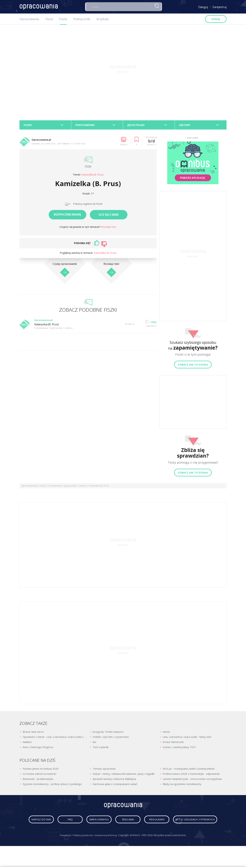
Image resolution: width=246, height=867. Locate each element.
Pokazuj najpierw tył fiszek (87, 205)
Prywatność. (63, 849)
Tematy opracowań (104, 769)
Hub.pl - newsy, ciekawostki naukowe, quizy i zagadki (123, 774)
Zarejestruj (219, 7)
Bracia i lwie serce (33, 733)
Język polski (70, 486)
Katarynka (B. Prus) (48, 325)
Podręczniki (81, 19)
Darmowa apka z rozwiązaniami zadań (115, 785)
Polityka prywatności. (81, 849)
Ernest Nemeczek (173, 743)
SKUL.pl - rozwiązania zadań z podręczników (189, 769)
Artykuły (102, 19)
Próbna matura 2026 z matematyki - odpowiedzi (191, 774)
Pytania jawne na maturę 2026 (40, 769)
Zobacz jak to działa (193, 365)
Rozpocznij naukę (67, 216)
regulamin (188, 821)
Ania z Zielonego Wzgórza (38, 748)
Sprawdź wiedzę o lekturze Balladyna (114, 780)
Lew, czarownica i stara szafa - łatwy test (187, 738)
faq (89, 821)
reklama (155, 821)
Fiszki (63, 19)
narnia (166, 733)
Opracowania (29, 19)
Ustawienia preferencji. (106, 849)
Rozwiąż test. (109, 228)
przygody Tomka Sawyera (108, 733)
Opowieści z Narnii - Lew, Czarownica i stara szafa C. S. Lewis (55, 738)
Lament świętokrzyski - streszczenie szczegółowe (192, 780)
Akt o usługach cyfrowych (124, 833)
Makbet (27, 743)
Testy (49, 19)
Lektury (83, 486)
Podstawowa (55, 486)
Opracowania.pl (29, 486)
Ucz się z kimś (109, 216)
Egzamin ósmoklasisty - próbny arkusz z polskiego (52, 785)
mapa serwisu (122, 821)
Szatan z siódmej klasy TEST (179, 748)
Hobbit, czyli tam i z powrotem (111, 738)
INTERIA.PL (137, 849)
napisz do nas (56, 821)
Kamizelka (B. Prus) (92, 175)
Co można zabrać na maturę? (39, 774)
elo (94, 743)
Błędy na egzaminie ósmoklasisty (182, 785)
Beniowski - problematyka (38, 780)
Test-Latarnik (100, 748)
